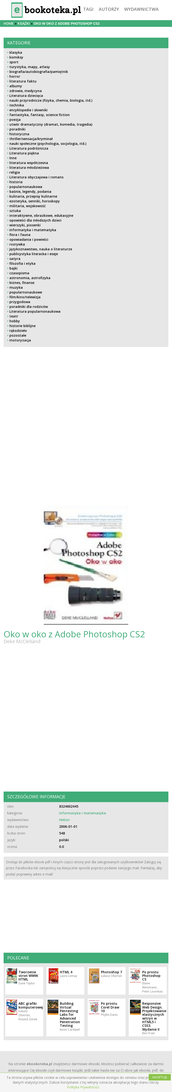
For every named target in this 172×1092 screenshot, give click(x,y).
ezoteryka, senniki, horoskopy (34, 201)
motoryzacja (20, 340)
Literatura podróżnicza (28, 148)
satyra (14, 258)
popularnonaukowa (25, 186)
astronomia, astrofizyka (29, 278)
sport (13, 62)
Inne (13, 158)
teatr (13, 316)
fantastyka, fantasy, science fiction (39, 114)
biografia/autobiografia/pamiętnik (38, 71)
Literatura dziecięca (26, 95)
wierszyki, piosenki (25, 225)
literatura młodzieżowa (29, 167)
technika (16, 105)
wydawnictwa (141, 9)
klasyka (15, 52)
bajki (13, 268)
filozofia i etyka (22, 263)
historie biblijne (22, 325)
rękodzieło (18, 330)
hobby (14, 321)
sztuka (15, 210)
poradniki (17, 129)
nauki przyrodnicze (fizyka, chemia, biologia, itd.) (50, 100)
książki (24, 23)
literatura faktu (23, 81)
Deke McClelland (22, 641)
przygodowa (19, 301)
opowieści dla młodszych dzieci (35, 220)
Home (9, 23)
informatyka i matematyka (32, 230)
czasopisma (19, 273)
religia (14, 172)
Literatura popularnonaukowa (35, 311)
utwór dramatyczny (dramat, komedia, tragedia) (50, 124)
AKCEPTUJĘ (159, 1077)
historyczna (19, 134)
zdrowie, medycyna (25, 90)
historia (16, 182)
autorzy (109, 9)
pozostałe (17, 335)
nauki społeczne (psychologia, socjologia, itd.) (47, 143)
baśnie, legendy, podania (30, 191)
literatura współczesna (28, 162)
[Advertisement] (44, 392)
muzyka (16, 287)
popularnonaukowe (25, 292)
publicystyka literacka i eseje (33, 254)
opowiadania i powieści (28, 239)
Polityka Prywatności (83, 1087)
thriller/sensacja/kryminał (31, 138)
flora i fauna (20, 234)
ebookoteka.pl (39, 1063)
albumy (15, 86)
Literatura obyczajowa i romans (36, 177)
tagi (88, 9)
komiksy (16, 57)
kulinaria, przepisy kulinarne (33, 196)
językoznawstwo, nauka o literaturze (40, 249)
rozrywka (17, 244)
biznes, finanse (21, 282)
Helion (64, 819)
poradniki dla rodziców (28, 306)
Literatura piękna (24, 153)
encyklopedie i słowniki (28, 110)
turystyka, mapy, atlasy (29, 67)
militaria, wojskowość (27, 206)
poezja (15, 119)
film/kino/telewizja (25, 297)
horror (14, 76)
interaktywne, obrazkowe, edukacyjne (41, 215)
